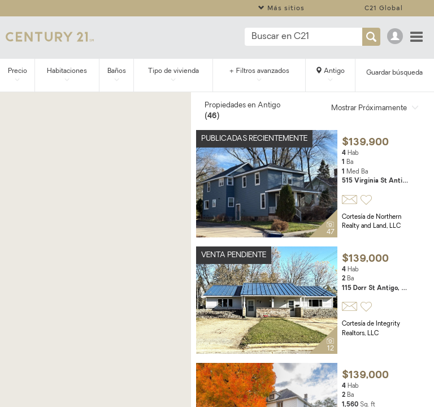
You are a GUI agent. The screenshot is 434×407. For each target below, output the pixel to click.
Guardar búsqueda (394, 73)
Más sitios (281, 7)
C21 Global (383, 7)
